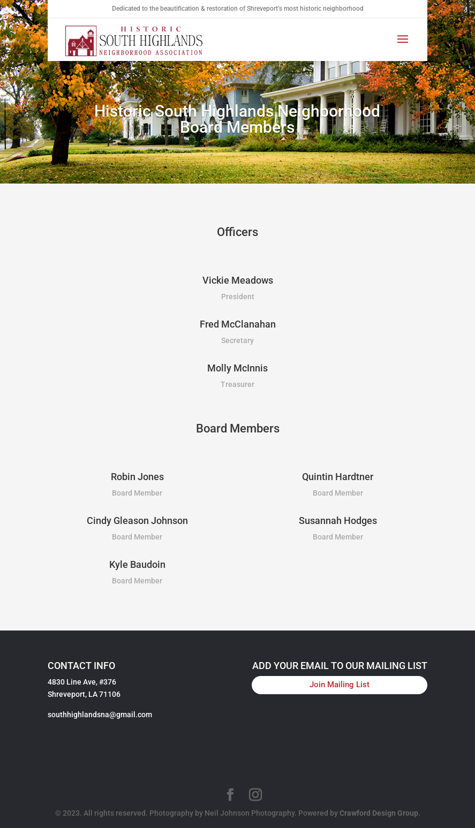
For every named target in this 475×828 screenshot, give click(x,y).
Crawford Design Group (379, 813)
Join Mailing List (340, 684)
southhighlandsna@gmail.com (100, 714)
